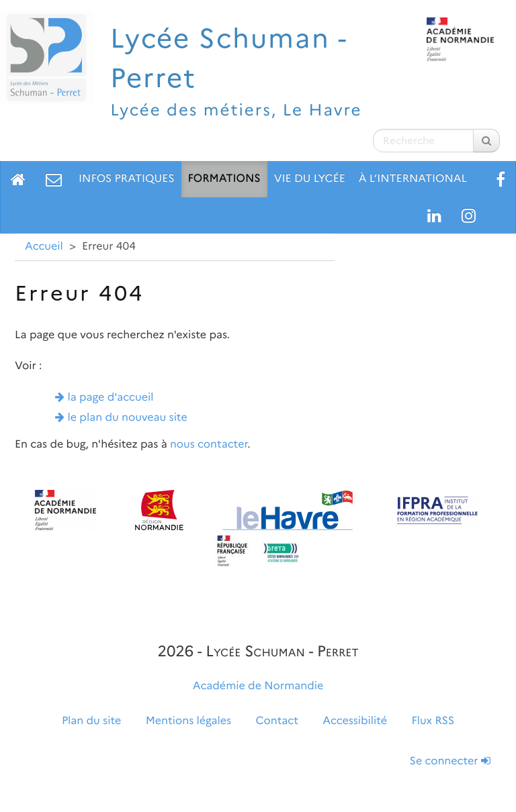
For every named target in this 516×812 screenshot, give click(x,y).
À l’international (413, 178)
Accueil (44, 246)
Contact (277, 721)
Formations (224, 178)
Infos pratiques (127, 178)
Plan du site (91, 721)
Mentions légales (189, 721)
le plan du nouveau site (127, 417)
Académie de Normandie (258, 686)
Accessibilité (354, 721)
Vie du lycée (309, 178)
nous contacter (208, 444)
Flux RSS (432, 721)
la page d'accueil (111, 397)
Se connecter (450, 761)
